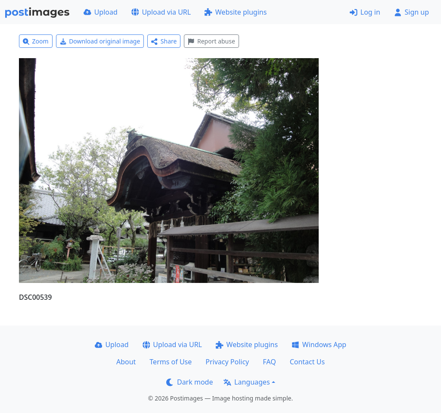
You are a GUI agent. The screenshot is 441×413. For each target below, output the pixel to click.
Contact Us (307, 361)
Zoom (36, 41)
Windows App (319, 344)
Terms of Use (170, 361)
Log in (365, 12)
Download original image (100, 41)
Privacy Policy (227, 361)
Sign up (411, 12)
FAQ (269, 361)
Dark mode (189, 382)
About (126, 361)
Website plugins (236, 12)
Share (164, 41)
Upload (101, 12)
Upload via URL (161, 12)
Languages (247, 382)
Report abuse (211, 41)
